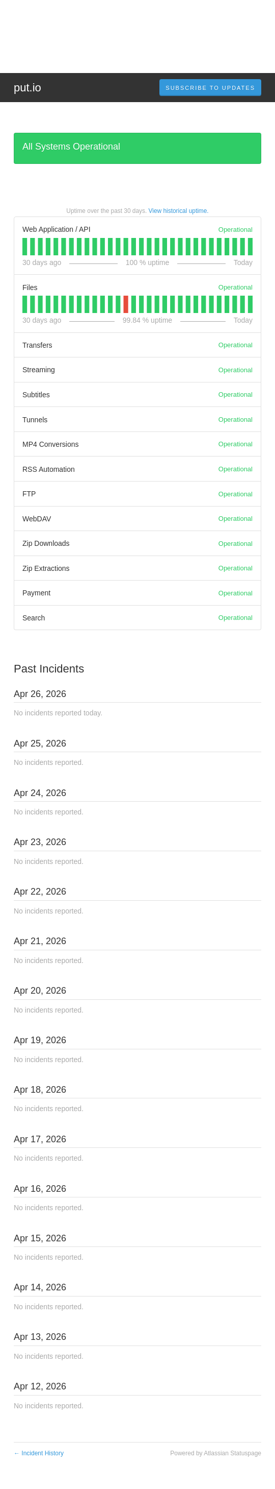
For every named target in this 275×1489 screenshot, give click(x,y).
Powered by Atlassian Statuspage (215, 1453)
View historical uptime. (179, 210)
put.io (27, 87)
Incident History (39, 1453)
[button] (210, 88)
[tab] (24, 246)
